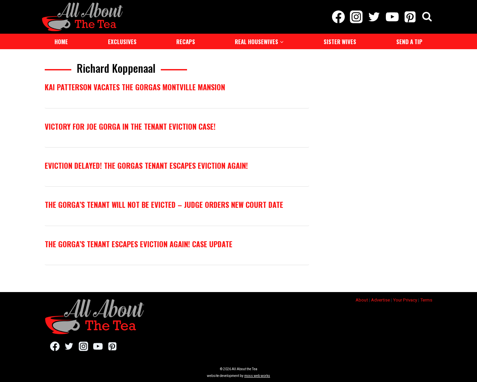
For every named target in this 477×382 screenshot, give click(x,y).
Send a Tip (409, 41)
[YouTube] (392, 17)
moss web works (257, 376)
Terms (426, 300)
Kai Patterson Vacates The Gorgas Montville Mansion (135, 87)
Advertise (380, 300)
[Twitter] (374, 17)
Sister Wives (340, 41)
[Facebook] (338, 17)
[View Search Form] (427, 17)
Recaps (185, 41)
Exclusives (122, 41)
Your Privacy (405, 300)
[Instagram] (356, 17)
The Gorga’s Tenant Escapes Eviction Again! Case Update (138, 243)
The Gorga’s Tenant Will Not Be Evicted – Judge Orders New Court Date (164, 204)
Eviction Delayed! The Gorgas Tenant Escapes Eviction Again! (146, 165)
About (362, 300)
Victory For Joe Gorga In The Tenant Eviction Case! (130, 126)
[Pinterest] (410, 17)
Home (61, 41)
